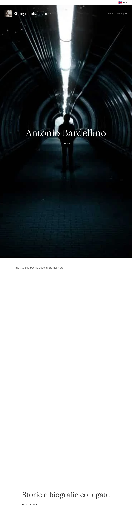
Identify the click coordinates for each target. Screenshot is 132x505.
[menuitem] (111, 13)
